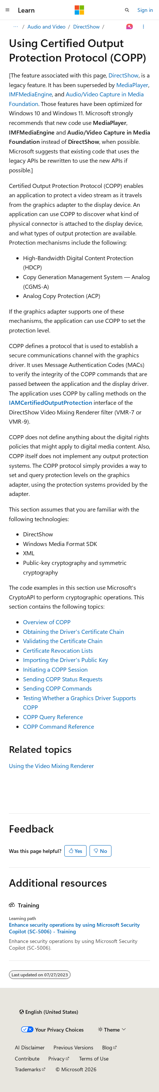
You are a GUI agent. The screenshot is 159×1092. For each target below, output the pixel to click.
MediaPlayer (132, 85)
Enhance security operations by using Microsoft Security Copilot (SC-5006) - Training (74, 928)
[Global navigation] (7, 10)
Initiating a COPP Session (55, 669)
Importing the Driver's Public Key (65, 660)
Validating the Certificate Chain (63, 641)
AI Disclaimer (30, 1047)
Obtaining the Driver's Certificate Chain (73, 631)
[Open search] (127, 10)
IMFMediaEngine (30, 94)
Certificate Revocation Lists (58, 650)
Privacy (56, 1058)
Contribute (27, 1058)
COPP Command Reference (58, 726)
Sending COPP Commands (57, 688)
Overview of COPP (47, 622)
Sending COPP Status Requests (63, 679)
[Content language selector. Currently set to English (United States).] (49, 1012)
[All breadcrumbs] (15, 27)
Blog (107, 1047)
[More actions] (143, 27)
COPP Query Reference (53, 717)
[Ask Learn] (130, 27)
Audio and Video (46, 26)
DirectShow (86, 26)
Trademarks (28, 1069)
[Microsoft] (79, 10)
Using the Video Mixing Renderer (51, 766)
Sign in (145, 9)
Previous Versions (73, 1047)
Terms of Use (93, 1058)
